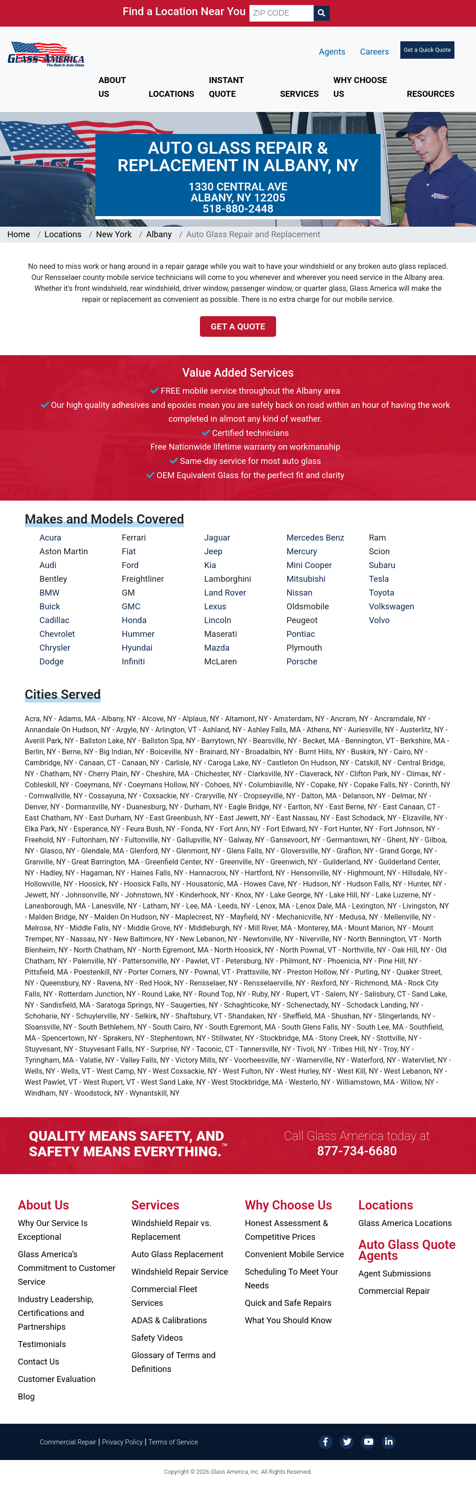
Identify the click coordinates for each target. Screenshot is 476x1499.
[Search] (321, 13)
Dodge (51, 661)
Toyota (381, 592)
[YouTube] (368, 1441)
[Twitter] (347, 1441)
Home (18, 234)
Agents (332, 51)
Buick (49, 606)
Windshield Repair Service (180, 1271)
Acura (50, 537)
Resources (430, 94)
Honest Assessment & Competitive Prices (286, 1230)
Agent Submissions (395, 1273)
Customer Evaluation (56, 1379)
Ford (130, 565)
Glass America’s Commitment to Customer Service (67, 1268)
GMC (131, 606)
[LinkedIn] (389, 1441)
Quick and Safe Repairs (288, 1303)
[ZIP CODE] (281, 13)
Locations (171, 94)
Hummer (138, 634)
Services (299, 94)
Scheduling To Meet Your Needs (291, 1278)
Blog (26, 1396)
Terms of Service (173, 1442)
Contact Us (38, 1361)
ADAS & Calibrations (169, 1320)
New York (114, 234)
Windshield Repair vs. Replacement (172, 1230)
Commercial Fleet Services (165, 1296)
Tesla (379, 579)
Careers (374, 51)
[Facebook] (325, 1441)
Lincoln (217, 620)
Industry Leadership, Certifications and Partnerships (56, 1313)
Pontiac (301, 634)
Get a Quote (238, 326)
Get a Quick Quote (427, 49)
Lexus (215, 606)
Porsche (302, 661)
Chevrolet (57, 634)
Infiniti (133, 661)
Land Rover (225, 592)
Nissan (300, 592)
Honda (134, 620)
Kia (210, 565)
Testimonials (42, 1344)
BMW (49, 592)
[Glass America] (45, 53)
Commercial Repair (394, 1291)
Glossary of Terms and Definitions (174, 1362)
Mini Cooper (309, 565)
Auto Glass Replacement (178, 1254)
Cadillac (54, 620)
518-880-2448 (238, 208)
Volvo (379, 620)
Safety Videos (157, 1338)
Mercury (302, 551)
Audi (47, 565)
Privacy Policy (122, 1442)
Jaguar (217, 537)
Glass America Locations (405, 1223)
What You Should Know (288, 1320)
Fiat (129, 551)
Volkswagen (391, 606)
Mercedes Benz (315, 537)
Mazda (216, 647)
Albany (159, 234)
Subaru (382, 565)
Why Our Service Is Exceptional (53, 1230)
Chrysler (54, 647)
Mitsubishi (306, 579)
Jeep (213, 551)
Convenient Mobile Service (294, 1254)
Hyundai (137, 647)
